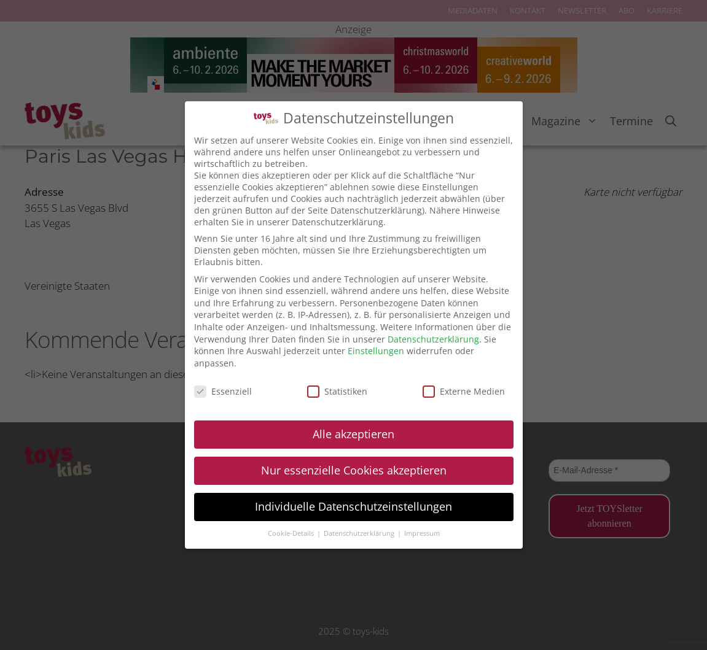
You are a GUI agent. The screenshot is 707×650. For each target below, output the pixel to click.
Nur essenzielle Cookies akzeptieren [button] (354, 470)
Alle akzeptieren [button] (353, 434)
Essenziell (223, 391)
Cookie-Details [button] (292, 533)
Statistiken (337, 391)
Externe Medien (464, 391)
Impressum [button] (422, 533)
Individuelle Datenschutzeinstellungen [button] (353, 506)
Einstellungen (376, 351)
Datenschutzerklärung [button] (360, 533)
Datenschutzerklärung (433, 339)
